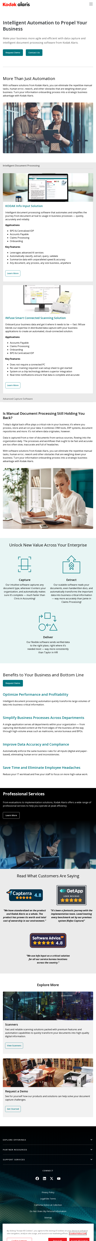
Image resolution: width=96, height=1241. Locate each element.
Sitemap (48, 1217)
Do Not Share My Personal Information (48, 1211)
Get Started (13, 1109)
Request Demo (13, 52)
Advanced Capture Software (18, 398)
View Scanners (14, 1045)
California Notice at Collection (48, 1205)
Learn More (12, 273)
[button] (48, 1140)
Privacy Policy (48, 1192)
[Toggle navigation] (91, 4)
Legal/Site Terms (48, 1198)
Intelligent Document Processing (21, 165)
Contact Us (34, 52)
